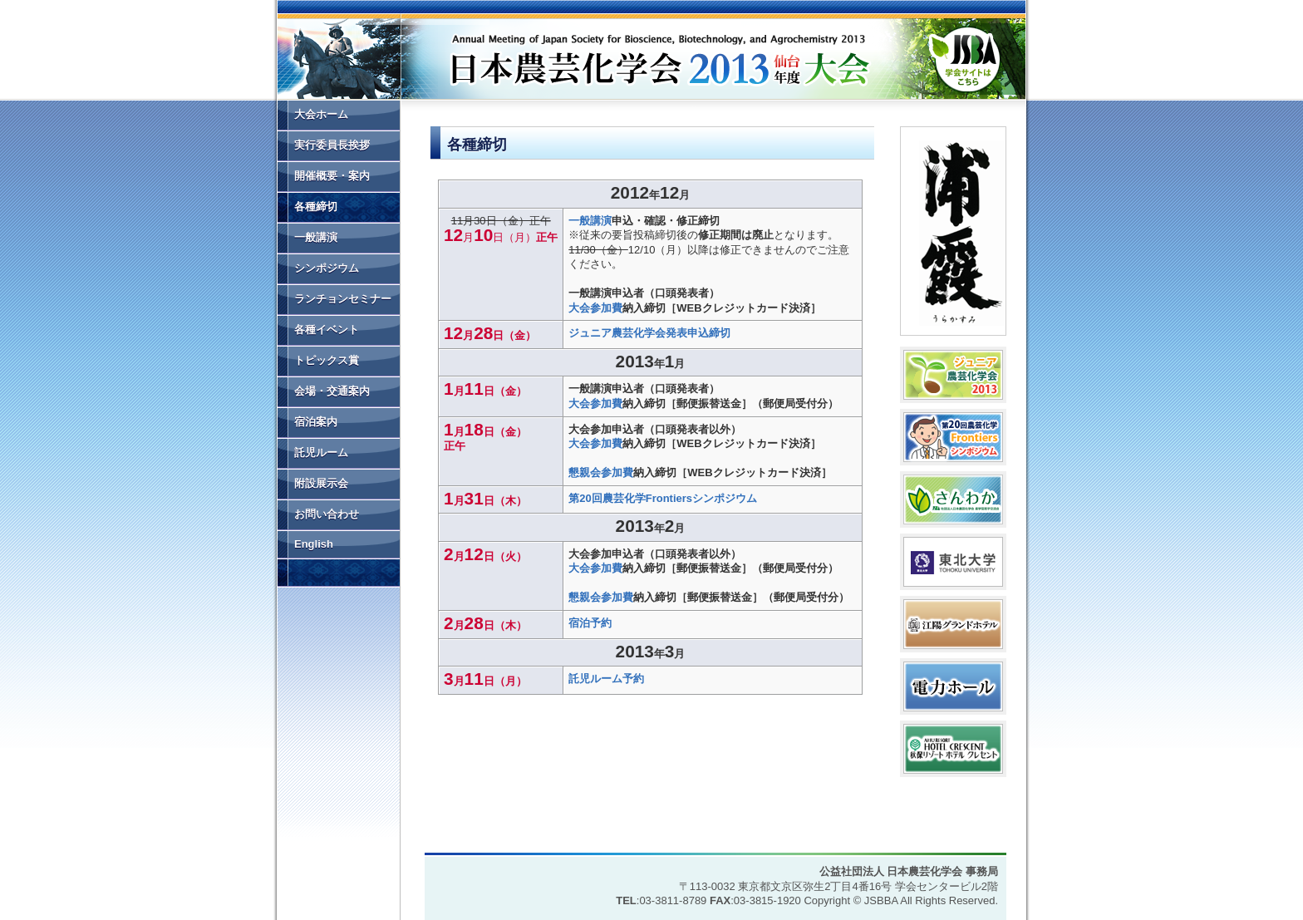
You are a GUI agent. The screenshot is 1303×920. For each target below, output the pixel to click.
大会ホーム (321, 114)
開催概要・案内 (332, 176)
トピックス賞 (326, 360)
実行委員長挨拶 (332, 145)
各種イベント (326, 329)
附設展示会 (321, 483)
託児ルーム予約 (606, 678)
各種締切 (315, 206)
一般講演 (590, 220)
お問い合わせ (326, 514)
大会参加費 (595, 308)
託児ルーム (321, 452)
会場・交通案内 (332, 391)
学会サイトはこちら (964, 55)
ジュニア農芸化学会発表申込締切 (649, 333)
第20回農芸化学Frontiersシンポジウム (662, 498)
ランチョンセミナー (342, 299)
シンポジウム (326, 268)
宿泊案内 (315, 422)
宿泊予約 (590, 623)
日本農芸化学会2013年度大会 (582, 54)
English (313, 544)
